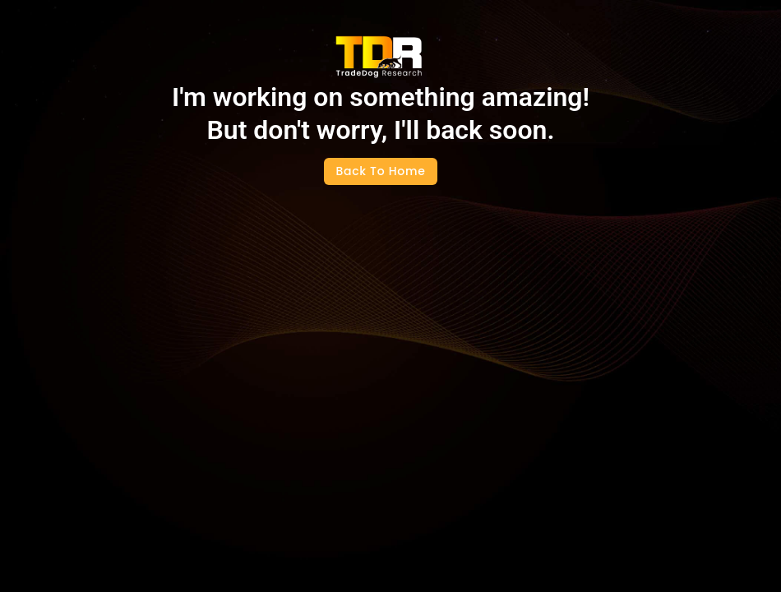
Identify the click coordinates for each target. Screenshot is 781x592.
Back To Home (381, 171)
